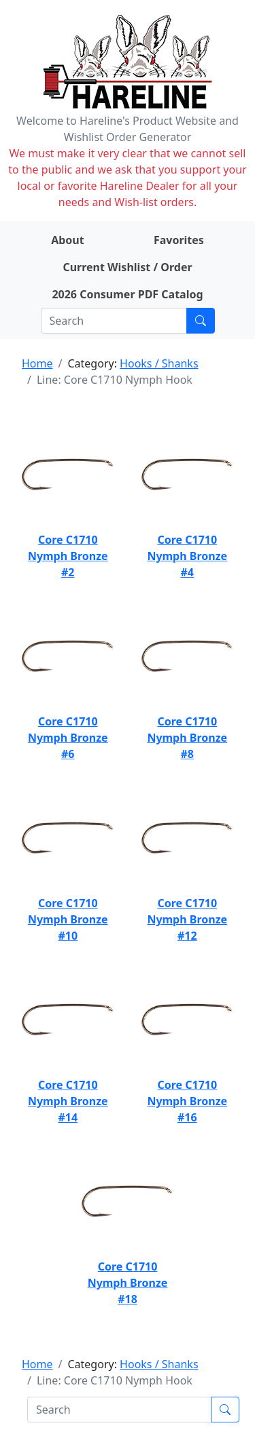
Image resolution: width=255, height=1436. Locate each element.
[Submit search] (200, 321)
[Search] (114, 321)
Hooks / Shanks (159, 363)
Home (37, 363)
